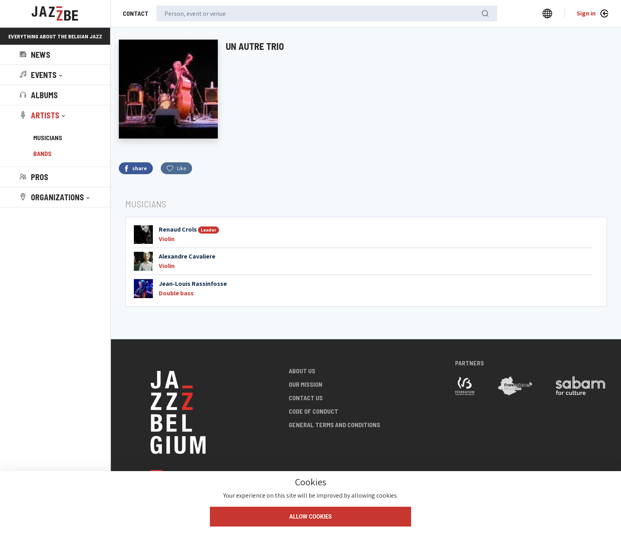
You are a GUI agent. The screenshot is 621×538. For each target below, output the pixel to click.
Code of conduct (313, 411)
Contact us (306, 397)
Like (176, 168)
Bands (42, 153)
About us (302, 371)
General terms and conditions (334, 424)
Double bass (176, 293)
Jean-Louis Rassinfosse (193, 283)
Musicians (47, 137)
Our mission (305, 384)
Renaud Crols (178, 229)
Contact (136, 13)
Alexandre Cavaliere (187, 256)
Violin (167, 239)
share (136, 168)
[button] (42, 75)
